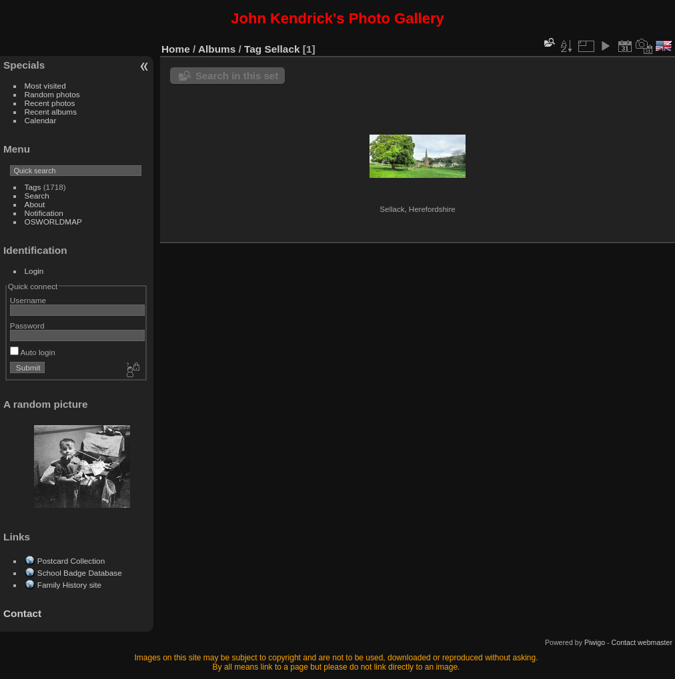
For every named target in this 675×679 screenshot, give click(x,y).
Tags (33, 187)
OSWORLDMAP (53, 221)
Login (34, 271)
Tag (252, 49)
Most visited (45, 85)
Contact (22, 613)
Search (37, 195)
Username (28, 300)
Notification (44, 213)
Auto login (32, 352)
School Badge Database (79, 572)
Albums (216, 49)
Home (175, 49)
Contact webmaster (642, 642)
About (35, 204)
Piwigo (594, 642)
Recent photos (50, 103)
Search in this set (236, 75)
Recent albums (51, 111)
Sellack (282, 49)
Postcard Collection (71, 560)
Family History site (69, 584)
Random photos (52, 94)
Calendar (41, 120)
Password (27, 325)
